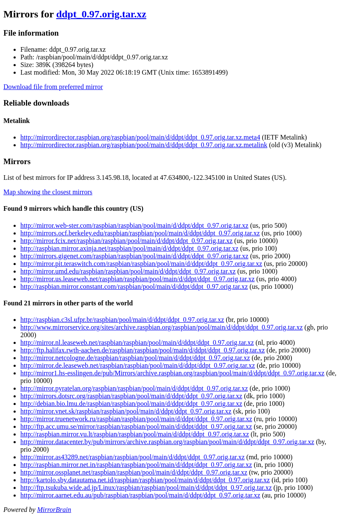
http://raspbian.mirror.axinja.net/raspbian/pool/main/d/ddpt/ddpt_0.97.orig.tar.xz (129, 248)
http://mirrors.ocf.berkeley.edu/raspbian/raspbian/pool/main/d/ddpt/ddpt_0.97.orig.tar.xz (140, 233)
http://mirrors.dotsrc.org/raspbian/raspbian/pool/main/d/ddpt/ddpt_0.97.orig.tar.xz (131, 396)
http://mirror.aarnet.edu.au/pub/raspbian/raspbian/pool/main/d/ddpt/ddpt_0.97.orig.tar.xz (140, 495)
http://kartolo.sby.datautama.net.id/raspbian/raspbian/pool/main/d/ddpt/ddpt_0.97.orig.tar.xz (145, 479)
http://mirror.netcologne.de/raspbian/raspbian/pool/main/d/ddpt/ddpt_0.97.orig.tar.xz (135, 357)
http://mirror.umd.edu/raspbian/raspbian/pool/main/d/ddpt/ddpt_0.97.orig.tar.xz (127, 271)
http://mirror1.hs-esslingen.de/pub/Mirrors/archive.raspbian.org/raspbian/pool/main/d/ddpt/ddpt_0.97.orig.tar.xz (172, 373)
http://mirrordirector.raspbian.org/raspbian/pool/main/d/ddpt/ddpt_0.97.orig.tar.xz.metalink (143, 144)
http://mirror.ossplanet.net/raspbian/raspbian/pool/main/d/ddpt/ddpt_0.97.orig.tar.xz (133, 472)
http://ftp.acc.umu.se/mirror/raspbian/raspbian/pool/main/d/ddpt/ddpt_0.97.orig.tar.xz (136, 426)
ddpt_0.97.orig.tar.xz (101, 14)
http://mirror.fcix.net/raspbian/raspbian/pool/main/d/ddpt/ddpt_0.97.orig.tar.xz (126, 240)
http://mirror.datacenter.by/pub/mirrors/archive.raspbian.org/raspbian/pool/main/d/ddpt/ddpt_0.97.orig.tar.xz (167, 441)
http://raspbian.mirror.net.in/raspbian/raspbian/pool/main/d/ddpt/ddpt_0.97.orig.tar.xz (136, 464)
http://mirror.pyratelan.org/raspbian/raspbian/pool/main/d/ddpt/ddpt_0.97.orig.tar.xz (134, 388)
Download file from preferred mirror (53, 86)
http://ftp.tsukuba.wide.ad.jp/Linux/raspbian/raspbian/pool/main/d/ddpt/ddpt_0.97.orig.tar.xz (146, 487)
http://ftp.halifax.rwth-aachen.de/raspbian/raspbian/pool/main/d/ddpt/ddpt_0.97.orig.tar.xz (142, 350)
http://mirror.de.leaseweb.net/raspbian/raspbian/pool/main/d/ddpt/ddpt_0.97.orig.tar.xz (137, 365)
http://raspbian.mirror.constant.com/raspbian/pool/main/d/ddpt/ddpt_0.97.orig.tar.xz (134, 286)
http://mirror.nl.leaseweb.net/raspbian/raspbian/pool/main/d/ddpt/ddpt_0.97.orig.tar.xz (137, 342)
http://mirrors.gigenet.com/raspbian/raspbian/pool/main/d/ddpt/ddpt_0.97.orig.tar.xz (134, 256)
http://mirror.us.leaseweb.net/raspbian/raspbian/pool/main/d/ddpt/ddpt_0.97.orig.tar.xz (137, 278)
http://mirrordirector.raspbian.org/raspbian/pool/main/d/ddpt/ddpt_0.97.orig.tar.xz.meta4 (140, 137)
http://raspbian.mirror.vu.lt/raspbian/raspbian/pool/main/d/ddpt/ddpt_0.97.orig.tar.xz (134, 434)
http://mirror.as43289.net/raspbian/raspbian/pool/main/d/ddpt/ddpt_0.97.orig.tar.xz (132, 457)
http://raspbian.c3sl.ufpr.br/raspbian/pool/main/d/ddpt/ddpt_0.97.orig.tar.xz (122, 319)
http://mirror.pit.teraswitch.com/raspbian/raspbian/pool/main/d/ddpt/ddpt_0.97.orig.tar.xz (141, 263)
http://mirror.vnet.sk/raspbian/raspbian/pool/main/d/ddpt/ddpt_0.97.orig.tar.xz (126, 411)
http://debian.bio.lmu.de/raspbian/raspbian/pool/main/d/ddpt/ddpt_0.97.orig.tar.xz (131, 403)
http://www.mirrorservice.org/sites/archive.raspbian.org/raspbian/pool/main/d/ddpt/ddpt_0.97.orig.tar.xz (161, 327)
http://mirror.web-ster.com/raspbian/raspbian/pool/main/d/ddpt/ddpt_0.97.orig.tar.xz (134, 225)
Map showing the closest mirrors (47, 192)
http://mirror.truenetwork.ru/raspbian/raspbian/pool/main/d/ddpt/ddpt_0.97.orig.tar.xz (136, 418)
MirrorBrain (54, 509)
